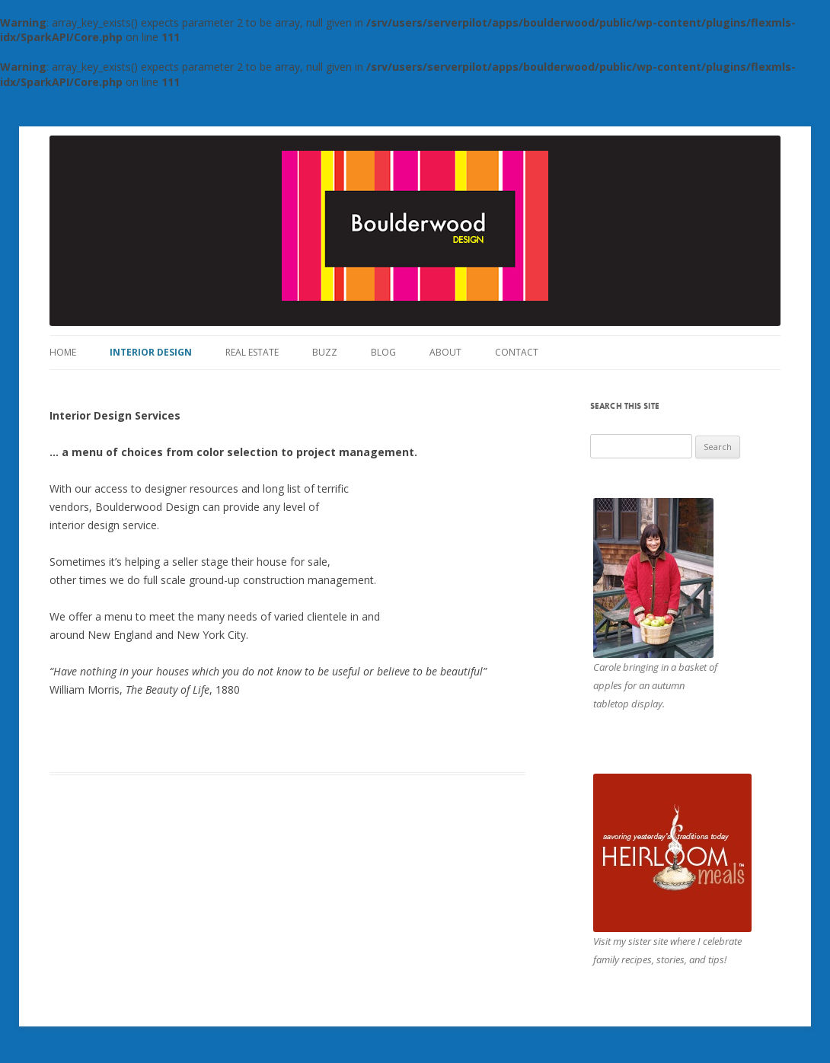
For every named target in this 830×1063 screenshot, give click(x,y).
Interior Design (151, 352)
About (445, 352)
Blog (383, 352)
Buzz (324, 352)
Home (62, 352)
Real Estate (252, 352)
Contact (516, 352)
